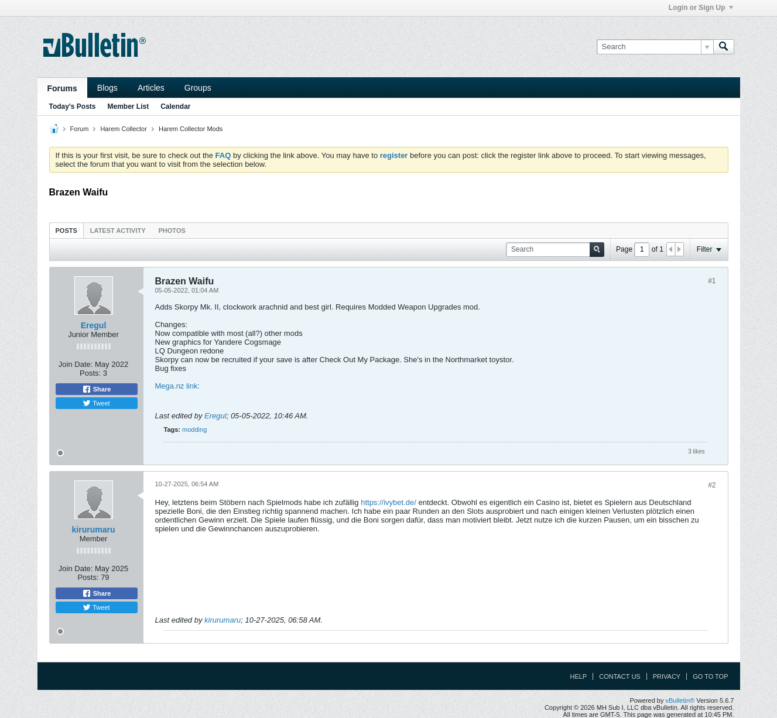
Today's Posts (72, 106)
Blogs (107, 87)
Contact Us (620, 676)
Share (96, 389)
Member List (128, 106)
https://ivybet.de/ (388, 502)
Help (578, 676)
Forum (79, 128)
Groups (197, 87)
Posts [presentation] (66, 230)
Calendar (175, 106)
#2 (712, 485)
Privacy (666, 676)
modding (194, 429)
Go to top (710, 676)
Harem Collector (123, 128)
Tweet (96, 403)
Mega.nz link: (177, 386)
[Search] (655, 46)
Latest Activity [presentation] (118, 230)
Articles (151, 87)
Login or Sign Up (701, 8)
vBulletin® (680, 700)
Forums (62, 88)
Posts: (90, 373)
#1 (712, 281)
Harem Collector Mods (191, 128)
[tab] (66, 230)
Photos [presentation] (172, 230)
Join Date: (76, 364)
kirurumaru (93, 529)
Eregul (94, 325)
